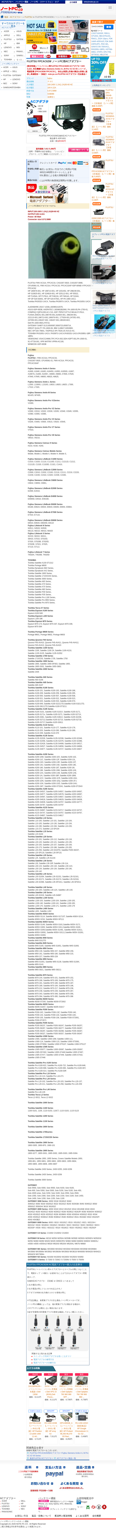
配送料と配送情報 (63, 1515)
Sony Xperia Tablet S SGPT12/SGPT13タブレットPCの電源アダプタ (103, 308)
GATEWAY (21, 39)
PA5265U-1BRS (98, 49)
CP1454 (94, 36)
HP (5, 43)
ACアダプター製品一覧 (66, 1458)
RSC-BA (104, 44)
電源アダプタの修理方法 (43, 1359)
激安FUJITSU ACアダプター (41, 1458)
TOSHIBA (8, 60)
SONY (6, 55)
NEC (6, 51)
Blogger (82, 1502)
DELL (19, 35)
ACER (6, 31)
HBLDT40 (104, 55)
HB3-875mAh (104, 36)
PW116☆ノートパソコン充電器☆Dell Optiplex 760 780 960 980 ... (81, 1391)
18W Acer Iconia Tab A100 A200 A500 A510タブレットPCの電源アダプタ (103, 333)
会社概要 (96, 1515)
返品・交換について (41, 1515)
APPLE (7, 35)
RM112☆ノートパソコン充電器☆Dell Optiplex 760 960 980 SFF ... (66, 1391)
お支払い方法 (21, 1515)
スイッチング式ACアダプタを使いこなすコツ (52, 1356)
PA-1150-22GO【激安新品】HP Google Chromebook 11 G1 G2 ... (81, 1428)
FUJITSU (28, 17)
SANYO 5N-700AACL (100, 47)
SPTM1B (95, 55)
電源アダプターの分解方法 (44, 1363)
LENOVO (8, 47)
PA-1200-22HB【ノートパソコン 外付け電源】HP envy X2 (50, 1428)
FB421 (94, 39)
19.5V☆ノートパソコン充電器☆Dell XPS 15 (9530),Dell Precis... (50, 1391)
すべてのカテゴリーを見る (13, 24)
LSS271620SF (97, 33)
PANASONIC (22, 51)
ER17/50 (107, 52)
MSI (18, 47)
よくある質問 (82, 1515)
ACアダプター (8, 28)
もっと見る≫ (22, 60)
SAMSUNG (21, 55)
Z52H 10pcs (103, 39)
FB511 (107, 33)
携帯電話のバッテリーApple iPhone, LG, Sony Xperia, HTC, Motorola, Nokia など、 (55, 1503)
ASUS (19, 31)
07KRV (100, 52)
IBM (18, 43)
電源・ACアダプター (13, 17)
